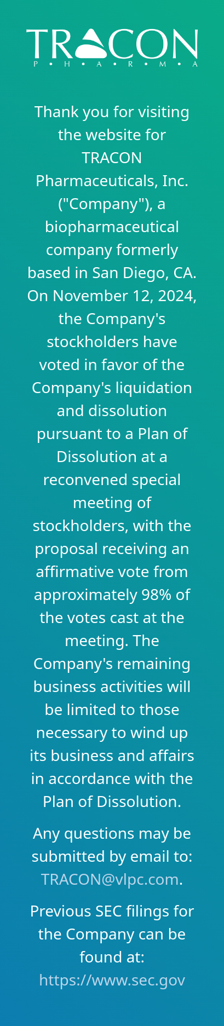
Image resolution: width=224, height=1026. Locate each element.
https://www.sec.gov (112, 979)
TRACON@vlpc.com (110, 878)
